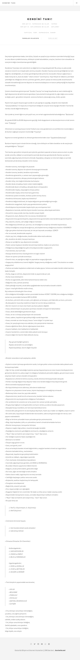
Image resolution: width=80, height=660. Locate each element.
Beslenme (69, 114)
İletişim (20, 146)
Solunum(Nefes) (11, 106)
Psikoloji (12, 123)
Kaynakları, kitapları (43, 158)
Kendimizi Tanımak (12, 68)
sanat (43, 56)
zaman (48, 80)
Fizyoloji (37, 132)
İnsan (72, 56)
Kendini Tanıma (47, 71)
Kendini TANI (9, 3)
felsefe (36, 56)
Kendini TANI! (40, 19)
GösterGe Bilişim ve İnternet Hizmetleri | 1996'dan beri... (40, 650)
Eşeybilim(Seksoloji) (58, 138)
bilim (31, 56)
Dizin (76, 3)
